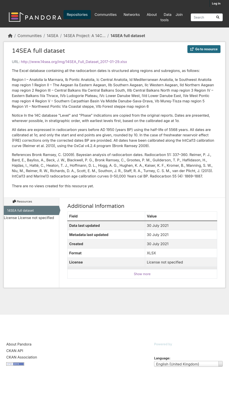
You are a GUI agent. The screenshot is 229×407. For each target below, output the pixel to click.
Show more (142, 274)
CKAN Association (21, 357)
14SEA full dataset (127, 35)
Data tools (166, 17)
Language (161, 358)
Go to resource (204, 49)
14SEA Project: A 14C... (84, 35)
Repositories (77, 14)
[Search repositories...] (207, 17)
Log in (216, 3)
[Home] (10, 35)
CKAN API (14, 350)
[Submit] (217, 17)
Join (179, 14)
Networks (132, 14)
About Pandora (19, 344)
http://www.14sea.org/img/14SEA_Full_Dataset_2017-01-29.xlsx (74, 61)
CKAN (161, 349)
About (152, 14)
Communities (106, 14)
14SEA (52, 35)
